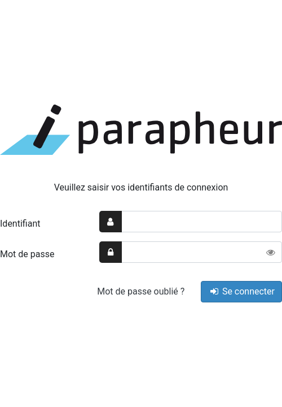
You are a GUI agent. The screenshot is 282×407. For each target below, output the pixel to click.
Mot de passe (27, 254)
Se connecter (241, 291)
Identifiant (20, 223)
